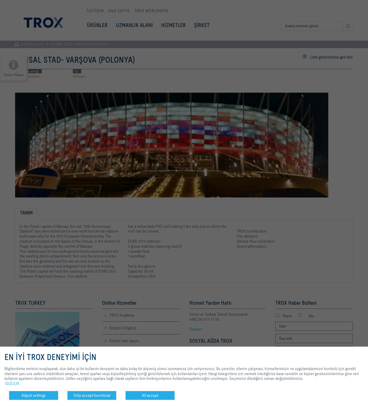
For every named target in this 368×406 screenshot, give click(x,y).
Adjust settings (34, 395)
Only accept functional (91, 395)
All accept (150, 395)
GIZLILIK (12, 383)
